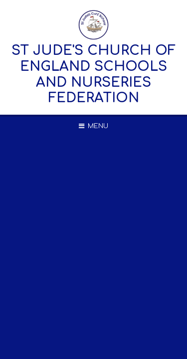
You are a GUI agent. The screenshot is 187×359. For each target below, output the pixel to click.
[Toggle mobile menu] (93, 126)
